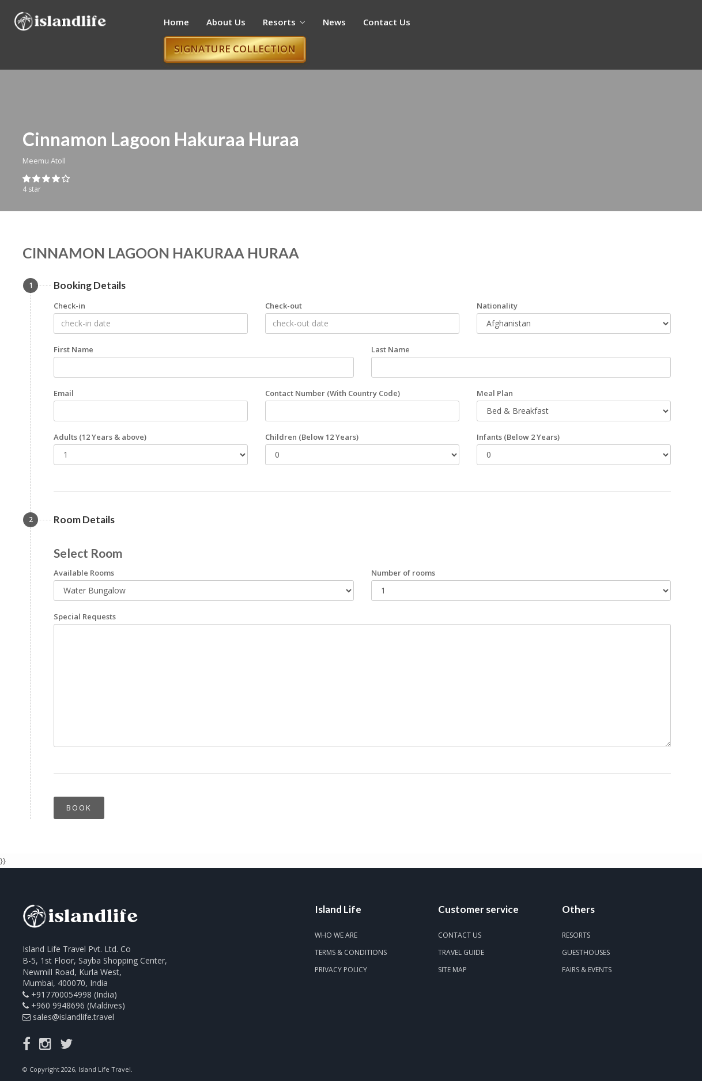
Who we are (336, 935)
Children (311, 437)
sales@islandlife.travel (73, 1016)
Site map (452, 970)
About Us (226, 22)
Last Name (390, 349)
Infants (518, 437)
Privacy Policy (341, 970)
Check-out (283, 305)
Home (176, 22)
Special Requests (85, 616)
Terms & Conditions (351, 952)
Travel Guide (461, 952)
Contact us (459, 935)
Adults (100, 437)
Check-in (69, 305)
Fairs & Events (587, 970)
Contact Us (386, 22)
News (334, 22)
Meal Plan (495, 393)
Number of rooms (403, 573)
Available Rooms (84, 573)
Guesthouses (586, 952)
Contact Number (332, 393)
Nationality (497, 305)
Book (79, 807)
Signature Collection (235, 48)
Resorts (284, 22)
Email (64, 393)
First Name (73, 349)
